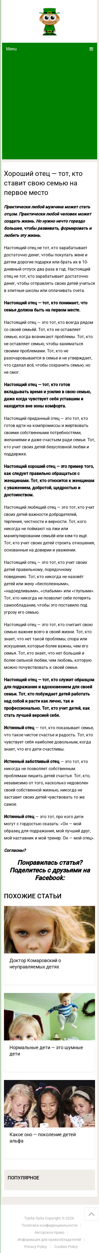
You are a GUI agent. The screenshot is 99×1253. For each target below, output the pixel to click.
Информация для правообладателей (49, 1239)
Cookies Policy (66, 1247)
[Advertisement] (49, 107)
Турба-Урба (34, 1218)
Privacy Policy (35, 1247)
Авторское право (49, 1232)
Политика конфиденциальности (49, 1225)
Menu (11, 48)
